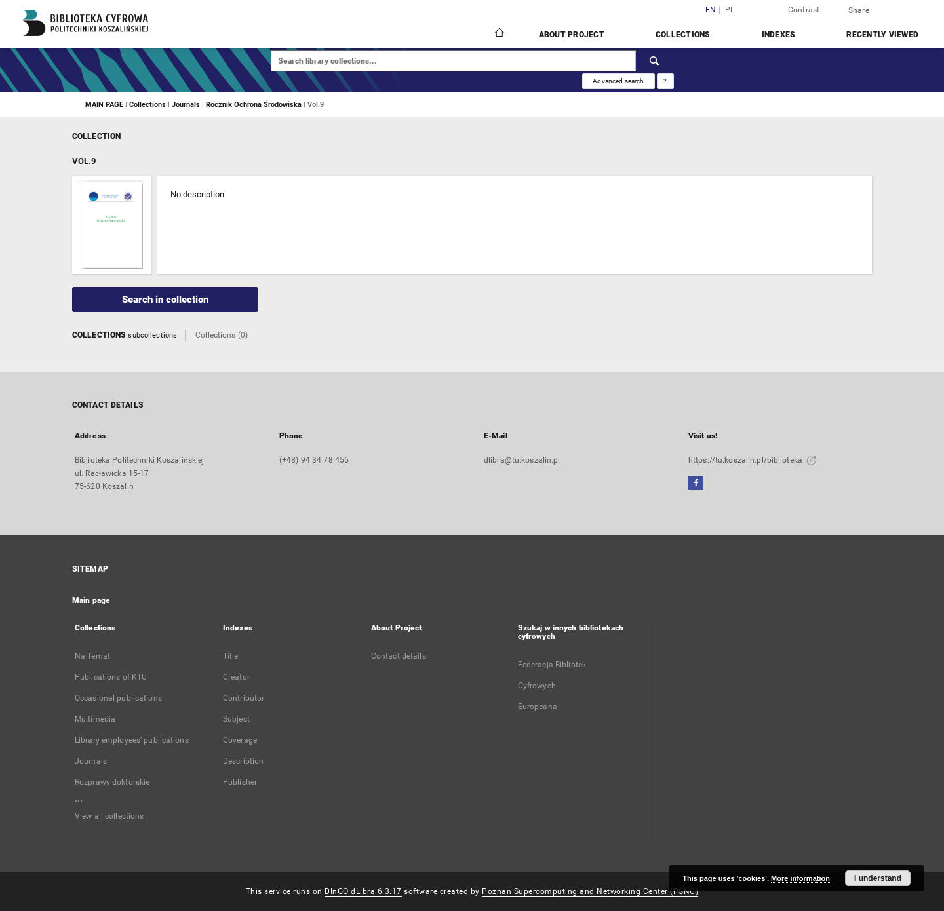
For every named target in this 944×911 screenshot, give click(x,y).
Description (243, 761)
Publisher (240, 781)
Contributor (243, 698)
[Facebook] (695, 483)
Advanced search (618, 81)
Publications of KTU (111, 677)
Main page (91, 600)
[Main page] (498, 34)
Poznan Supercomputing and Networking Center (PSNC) (590, 891)
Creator (236, 677)
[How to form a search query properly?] (665, 81)
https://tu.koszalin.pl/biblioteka (752, 460)
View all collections (109, 816)
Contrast (804, 9)
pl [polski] (730, 10)
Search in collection (165, 299)
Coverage (240, 740)
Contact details (398, 656)
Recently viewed (882, 34)
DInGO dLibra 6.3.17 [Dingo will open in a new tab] (363, 891)
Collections (683, 34)
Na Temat (92, 656)
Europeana (537, 706)
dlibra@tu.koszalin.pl (522, 460)
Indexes (779, 34)
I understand (877, 878)
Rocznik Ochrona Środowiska (255, 104)
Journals (187, 104)
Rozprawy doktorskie (112, 781)
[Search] (655, 60)
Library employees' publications (132, 740)
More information (800, 878)
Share (858, 10)
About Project (571, 34)
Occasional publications (118, 698)
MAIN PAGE (104, 104)
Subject (236, 719)
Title (231, 656)
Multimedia (95, 719)
